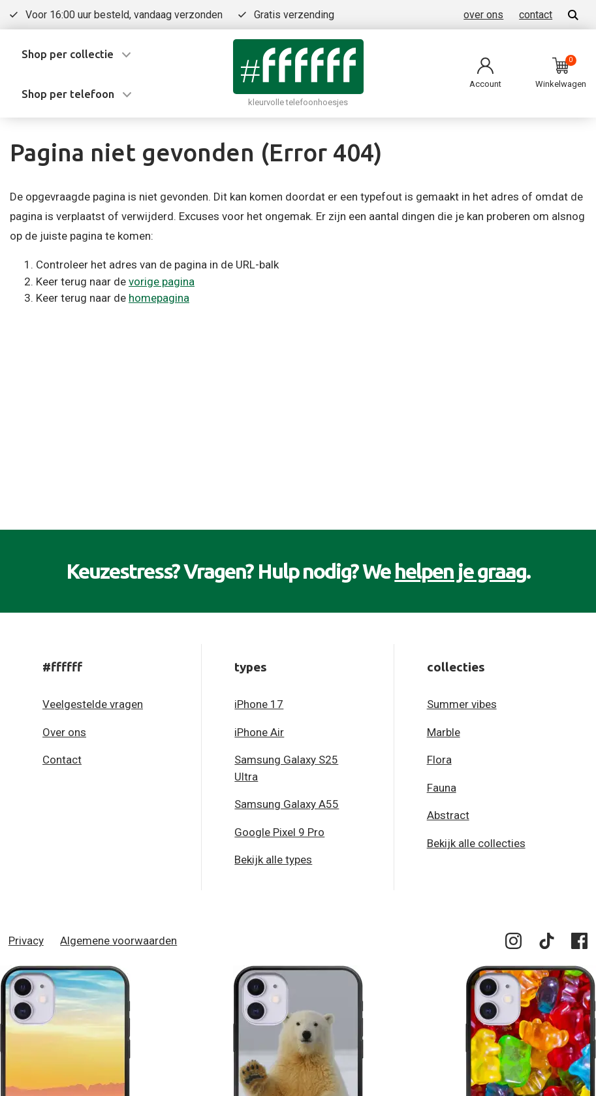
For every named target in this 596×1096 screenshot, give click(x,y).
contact (535, 14)
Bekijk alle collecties (476, 843)
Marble (443, 732)
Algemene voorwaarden (118, 940)
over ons (483, 14)
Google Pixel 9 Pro (279, 832)
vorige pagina (162, 281)
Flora (439, 759)
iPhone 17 (258, 704)
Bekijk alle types (273, 859)
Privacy (26, 940)
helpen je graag (460, 571)
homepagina (159, 297)
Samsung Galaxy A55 (286, 804)
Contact (62, 759)
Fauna (441, 787)
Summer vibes (462, 704)
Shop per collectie (68, 54)
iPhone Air (259, 732)
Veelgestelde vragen (92, 704)
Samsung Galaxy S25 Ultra (286, 768)
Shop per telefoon (68, 94)
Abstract (448, 815)
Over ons (64, 732)
